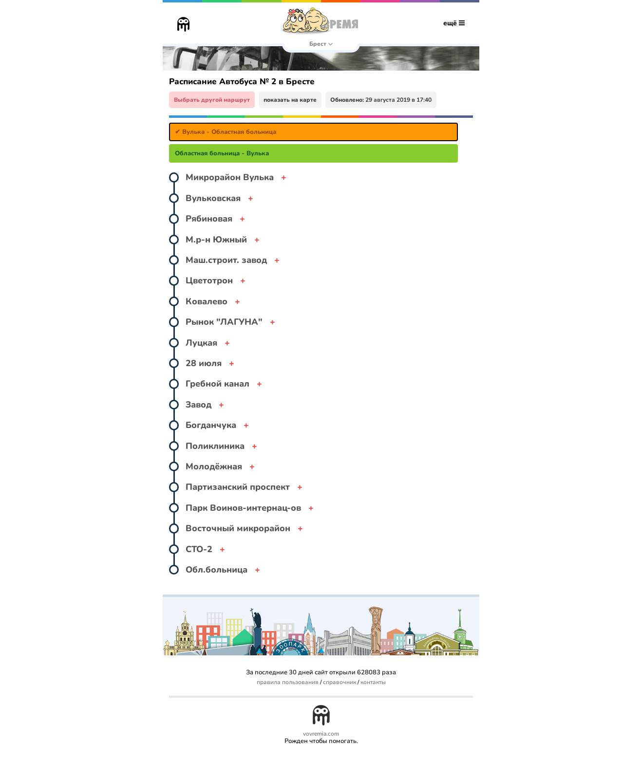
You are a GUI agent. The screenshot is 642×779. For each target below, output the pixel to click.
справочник (339, 682)
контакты (373, 682)
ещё (454, 23)
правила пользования (288, 682)
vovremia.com (321, 734)
